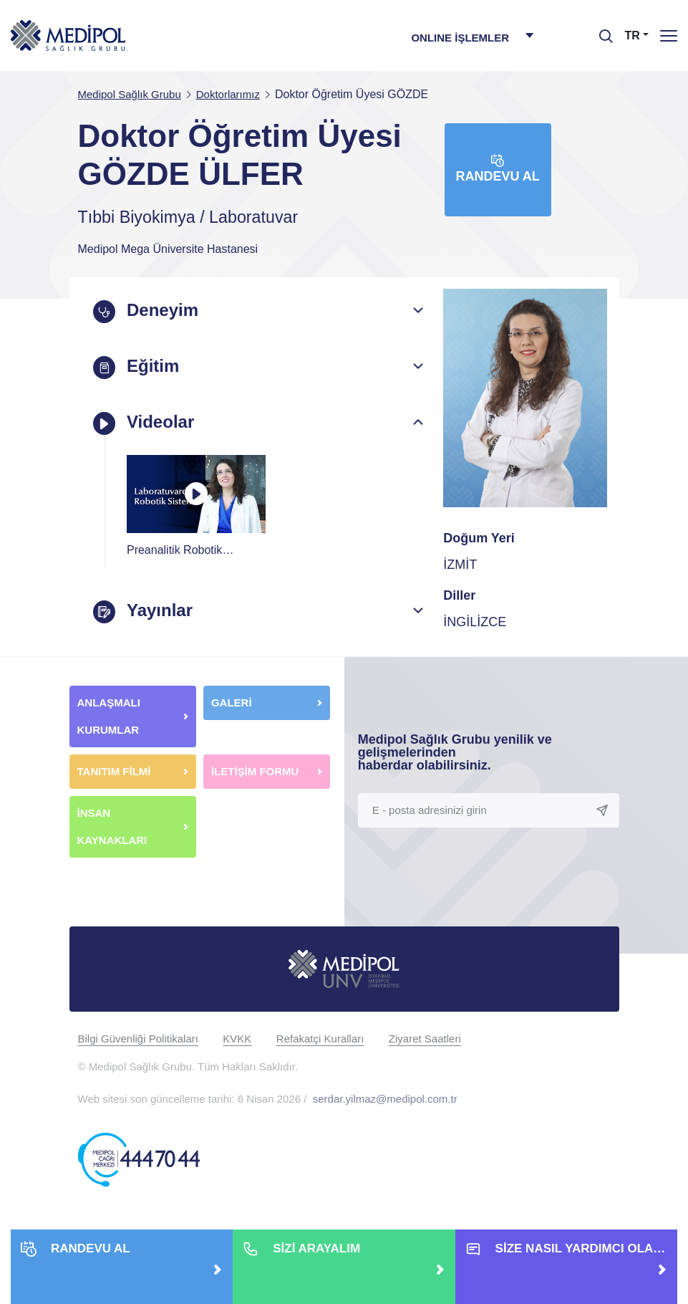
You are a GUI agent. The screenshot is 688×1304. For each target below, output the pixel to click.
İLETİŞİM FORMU (255, 770)
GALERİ (231, 702)
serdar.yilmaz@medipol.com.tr (385, 1098)
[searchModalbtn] (600, 31)
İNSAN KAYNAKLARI (113, 825)
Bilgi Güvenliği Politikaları (138, 1038)
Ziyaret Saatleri (425, 1038)
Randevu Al (498, 168)
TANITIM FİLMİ (114, 770)
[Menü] (668, 35)
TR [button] (632, 35)
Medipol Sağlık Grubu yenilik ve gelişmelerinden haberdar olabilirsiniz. (455, 751)
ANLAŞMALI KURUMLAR (108, 715)
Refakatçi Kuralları (320, 1038)
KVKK (237, 1038)
